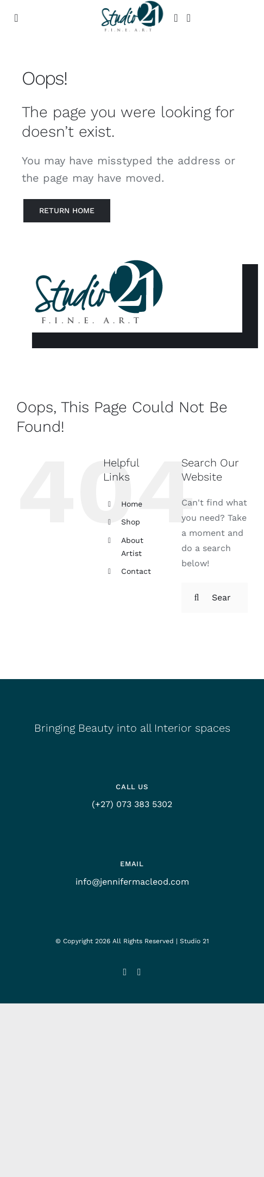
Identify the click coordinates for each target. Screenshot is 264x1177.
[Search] (196, 598)
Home (131, 504)
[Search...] (214, 598)
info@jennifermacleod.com (132, 882)
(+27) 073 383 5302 (132, 804)
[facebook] (139, 972)
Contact (136, 571)
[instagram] (125, 972)
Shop (130, 521)
